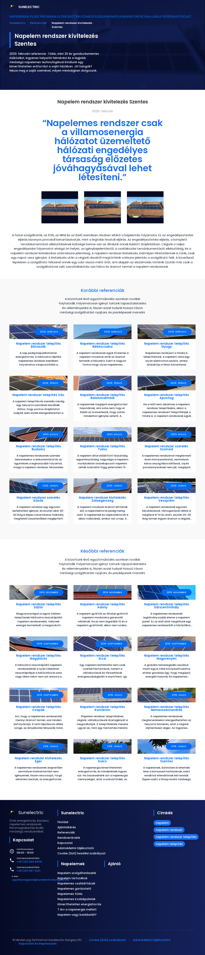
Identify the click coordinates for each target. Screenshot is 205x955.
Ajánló (114, 864)
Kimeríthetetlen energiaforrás (79, 904)
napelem (162, 823)
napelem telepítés (169, 844)
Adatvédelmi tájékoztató (75, 848)
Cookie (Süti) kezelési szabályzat (81, 853)
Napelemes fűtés (69, 894)
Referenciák (141, 16)
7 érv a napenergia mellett (76, 909)
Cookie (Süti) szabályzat (107, 940)
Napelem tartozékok (72, 878)
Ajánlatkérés (166, 16)
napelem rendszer (169, 830)
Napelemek (118, 16)
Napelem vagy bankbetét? (76, 915)
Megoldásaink (94, 16)
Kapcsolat (190, 16)
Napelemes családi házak (76, 883)
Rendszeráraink (68, 838)
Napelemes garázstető (74, 889)
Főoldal (62, 822)
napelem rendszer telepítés (176, 837)
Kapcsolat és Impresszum (38, 944)
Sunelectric (72, 813)
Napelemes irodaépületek (76, 899)
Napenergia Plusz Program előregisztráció (45, 16)
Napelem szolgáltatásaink (76, 873)
